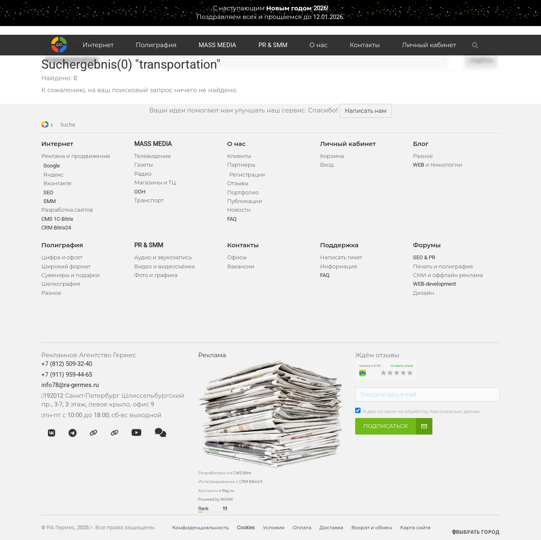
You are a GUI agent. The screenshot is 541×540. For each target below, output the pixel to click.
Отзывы (237, 183)
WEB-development (434, 284)
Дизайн (423, 293)
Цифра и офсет (62, 257)
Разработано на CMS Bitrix (225, 473)
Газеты (143, 165)
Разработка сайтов (67, 210)
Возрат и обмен (372, 527)
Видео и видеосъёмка (164, 266)
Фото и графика (155, 275)
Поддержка (339, 245)
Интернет (98, 45)
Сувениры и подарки (70, 275)
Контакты (365, 45)
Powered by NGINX (215, 499)
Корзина (332, 156)
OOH (139, 192)
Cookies (246, 527)
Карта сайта (416, 527)
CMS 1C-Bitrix (57, 219)
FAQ (232, 219)
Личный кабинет (429, 45)
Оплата (302, 527)
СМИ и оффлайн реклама (448, 275)
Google (51, 165)
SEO (48, 192)
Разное (51, 293)
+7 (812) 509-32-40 (66, 364)
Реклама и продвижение (75, 156)
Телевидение (152, 156)
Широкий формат (65, 266)
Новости (239, 210)
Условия (274, 527)
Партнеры (241, 165)
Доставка (332, 527)
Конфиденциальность (200, 527)
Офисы (237, 257)
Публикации (244, 201)
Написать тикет (341, 257)
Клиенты (239, 156)
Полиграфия (156, 45)
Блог (421, 144)
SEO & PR (424, 257)
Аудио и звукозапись (163, 257)
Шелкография (61, 284)
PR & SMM (273, 45)
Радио (143, 174)
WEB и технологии (437, 165)
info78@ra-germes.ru (70, 385)
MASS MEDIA (217, 45)
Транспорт (149, 200)
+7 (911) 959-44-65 (66, 374)
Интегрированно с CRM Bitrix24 (230, 481)
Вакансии (240, 266)
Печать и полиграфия (443, 266)
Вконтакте (57, 183)
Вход (327, 165)
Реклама (212, 355)
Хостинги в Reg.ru (216, 490)
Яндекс (53, 175)
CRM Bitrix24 (56, 228)
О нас (318, 45)
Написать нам (366, 111)
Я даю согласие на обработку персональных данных (421, 411)
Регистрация (247, 175)
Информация (338, 266)
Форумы (427, 245)
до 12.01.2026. (324, 17)
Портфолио (243, 192)
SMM (49, 201)
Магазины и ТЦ (155, 182)
